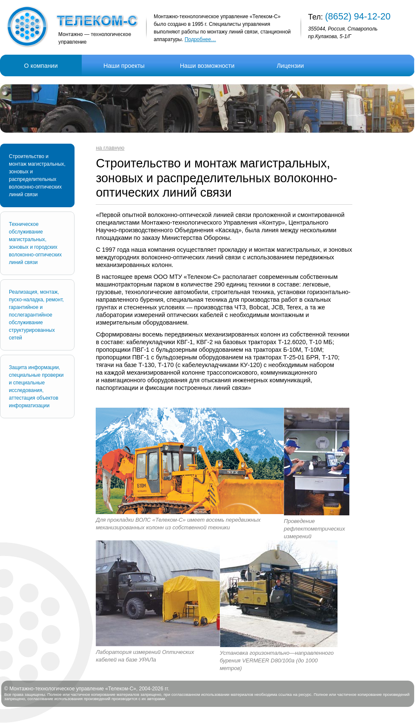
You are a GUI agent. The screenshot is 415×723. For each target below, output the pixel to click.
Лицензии (290, 65)
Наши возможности (207, 65)
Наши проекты (123, 65)
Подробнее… (200, 39)
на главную (110, 148)
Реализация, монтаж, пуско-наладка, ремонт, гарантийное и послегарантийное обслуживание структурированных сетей (36, 315)
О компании (41, 65)
